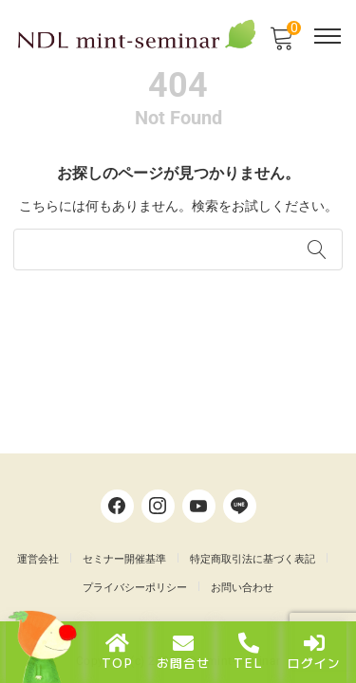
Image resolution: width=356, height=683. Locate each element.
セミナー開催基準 (124, 559)
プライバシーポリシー (135, 587)
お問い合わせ (242, 587)
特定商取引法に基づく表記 (252, 559)
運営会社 (38, 559)
